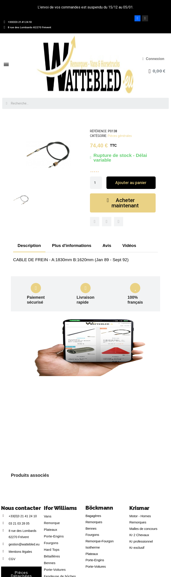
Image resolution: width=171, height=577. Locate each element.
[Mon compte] (153, 59)
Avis (106, 245)
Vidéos (129, 245)
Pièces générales (120, 136)
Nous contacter (21, 508)
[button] (131, 182)
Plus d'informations (72, 245)
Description (29, 245)
